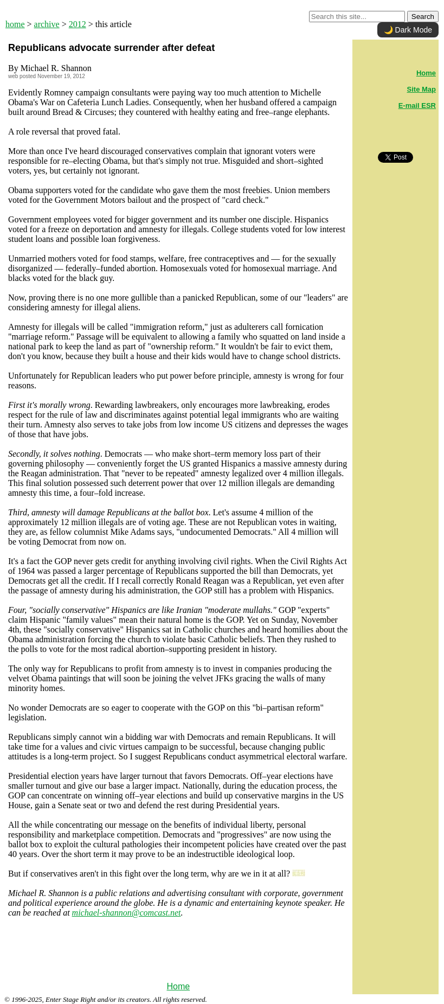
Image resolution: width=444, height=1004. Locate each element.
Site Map (421, 89)
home (15, 24)
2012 (77, 24)
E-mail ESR (417, 105)
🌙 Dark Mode (408, 29)
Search (422, 16)
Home (178, 986)
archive (47, 24)
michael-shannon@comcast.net (126, 912)
